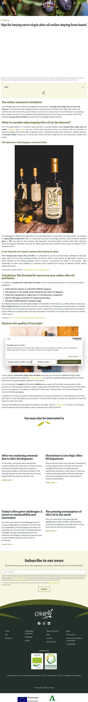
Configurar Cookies (44, 362)
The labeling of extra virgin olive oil (35, 270)
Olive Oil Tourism (52, 631)
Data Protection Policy (15, 676)
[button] (83, 87)
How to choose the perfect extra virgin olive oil (27, 318)
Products (8, 638)
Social (27, 641)
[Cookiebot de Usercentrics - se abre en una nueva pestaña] (73, 339)
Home (7, 631)
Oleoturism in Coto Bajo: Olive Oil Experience (64, 457)
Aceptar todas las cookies (69, 362)
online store (60, 405)
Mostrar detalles (73, 356)
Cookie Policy (52, 676)
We (6, 635)
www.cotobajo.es (35, 378)
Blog (48, 635)
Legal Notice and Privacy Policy (35, 676)
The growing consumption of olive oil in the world (63, 513)
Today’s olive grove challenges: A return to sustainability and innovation (22, 515)
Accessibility (76, 676)
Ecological (28, 637)
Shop (68, 631)
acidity (22, 129)
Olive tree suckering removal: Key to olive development (20, 457)
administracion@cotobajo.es (19, 578)
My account (70, 635)
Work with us (51, 642)
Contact (49, 638)
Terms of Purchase (64, 676)
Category (11, 129)
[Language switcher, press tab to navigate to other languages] (83, 3)
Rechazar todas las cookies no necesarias (19, 362)
